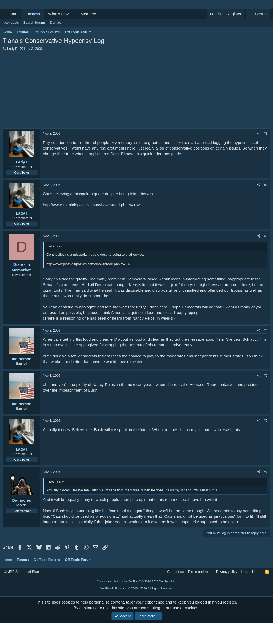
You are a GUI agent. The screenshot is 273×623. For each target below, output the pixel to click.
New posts (11, 23)
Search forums (34, 23)
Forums (32, 13)
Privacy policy (226, 572)
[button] (73, 14)
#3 (265, 236)
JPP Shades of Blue (21, 572)
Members (89, 13)
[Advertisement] (136, 91)
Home (12, 13)
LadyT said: (55, 246)
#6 (265, 421)
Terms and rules (200, 572)
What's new (58, 13)
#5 (265, 375)
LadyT (12, 49)
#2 (265, 185)
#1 (265, 133)
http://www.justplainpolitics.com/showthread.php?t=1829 (92, 205)
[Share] (258, 134)
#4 (265, 330)
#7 (265, 472)
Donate (55, 23)
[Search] (258, 14)
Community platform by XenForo (136, 581)
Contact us (175, 572)
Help (244, 572)
